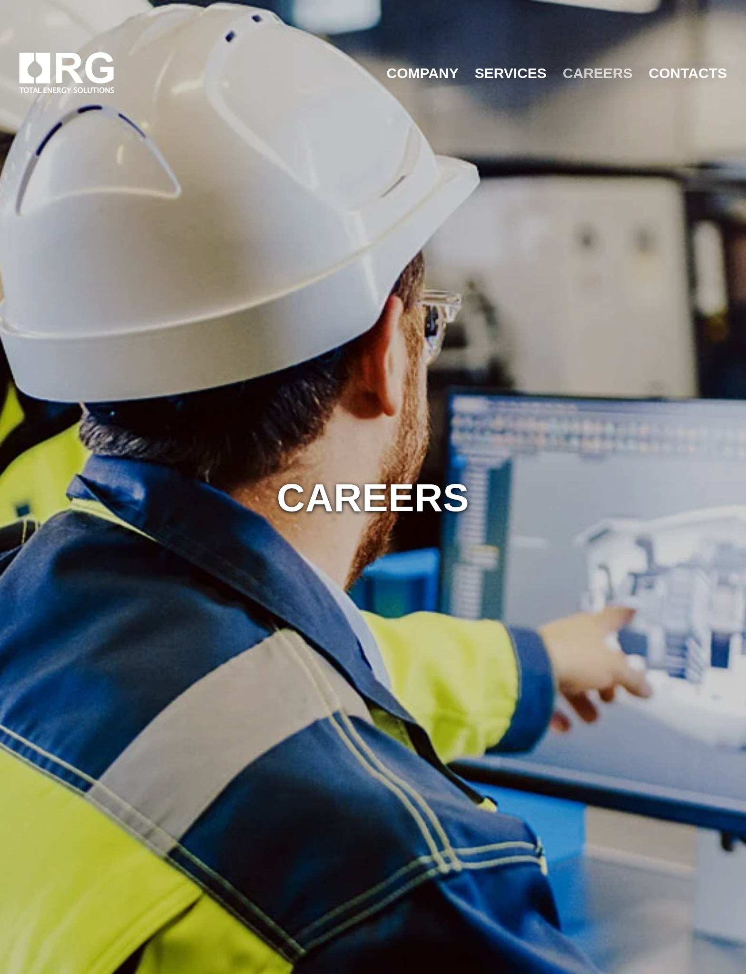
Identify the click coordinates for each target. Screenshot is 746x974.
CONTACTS (688, 73)
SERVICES (511, 73)
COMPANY (423, 73)
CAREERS (598, 73)
